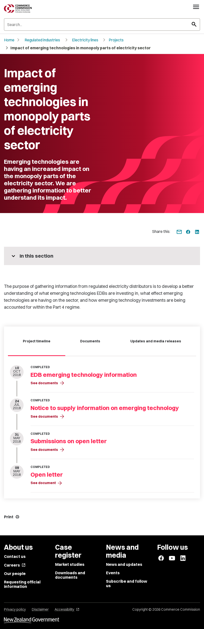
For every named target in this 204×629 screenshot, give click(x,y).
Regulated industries (42, 39)
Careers (15, 565)
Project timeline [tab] (36, 341)
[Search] (102, 24)
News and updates (124, 564)
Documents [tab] (90, 341)
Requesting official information (22, 584)
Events (113, 572)
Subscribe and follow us (126, 583)
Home (9, 39)
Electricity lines (85, 39)
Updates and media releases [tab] (155, 341)
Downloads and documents (70, 575)
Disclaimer (40, 609)
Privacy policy (15, 609)
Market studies (69, 564)
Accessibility (67, 609)
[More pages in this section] (102, 256)
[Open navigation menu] (196, 7)
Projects (116, 39)
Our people (15, 573)
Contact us (15, 556)
